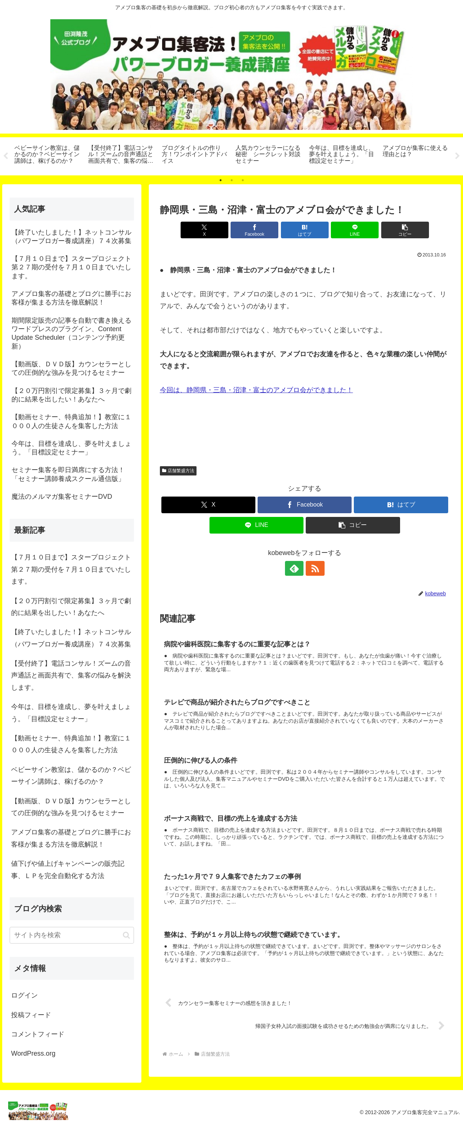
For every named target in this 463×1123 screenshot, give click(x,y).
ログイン (24, 995)
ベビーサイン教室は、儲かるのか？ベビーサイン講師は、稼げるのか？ (71, 775)
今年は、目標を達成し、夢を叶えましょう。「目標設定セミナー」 (71, 712)
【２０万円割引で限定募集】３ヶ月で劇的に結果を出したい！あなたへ (71, 606)
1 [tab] (220, 180)
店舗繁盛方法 (178, 470)
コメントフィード (37, 1034)
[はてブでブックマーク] (305, 230)
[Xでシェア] (207, 230)
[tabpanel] (47, 155)
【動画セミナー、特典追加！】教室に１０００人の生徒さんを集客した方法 (71, 744)
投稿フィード (31, 1015)
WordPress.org (33, 1053)
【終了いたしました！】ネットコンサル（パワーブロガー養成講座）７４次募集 (71, 638)
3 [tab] (242, 180)
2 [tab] (231, 180)
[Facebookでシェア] (256, 230)
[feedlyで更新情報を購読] (296, 568)
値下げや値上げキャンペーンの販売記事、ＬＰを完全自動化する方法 (67, 869)
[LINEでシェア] (353, 230)
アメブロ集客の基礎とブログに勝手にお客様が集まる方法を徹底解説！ (71, 838)
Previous (5, 156)
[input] (72, 935)
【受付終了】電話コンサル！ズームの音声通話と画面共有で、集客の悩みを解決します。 (71, 675)
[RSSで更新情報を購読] (313, 568)
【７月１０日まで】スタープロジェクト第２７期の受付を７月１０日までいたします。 (71, 569)
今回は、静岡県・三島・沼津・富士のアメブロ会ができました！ (256, 390)
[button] (402, 230)
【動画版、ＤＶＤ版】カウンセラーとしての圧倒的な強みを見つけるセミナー (71, 807)
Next (457, 156)
